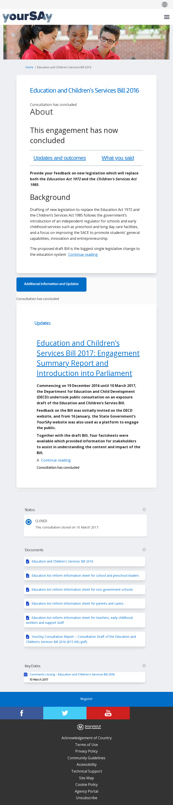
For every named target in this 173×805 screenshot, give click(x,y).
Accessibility (87, 764)
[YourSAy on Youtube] (108, 713)
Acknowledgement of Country (86, 737)
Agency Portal (86, 791)
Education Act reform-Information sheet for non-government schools (82, 589)
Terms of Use (86, 744)
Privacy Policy (86, 751)
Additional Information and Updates (51, 284)
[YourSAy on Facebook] (21, 713)
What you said (118, 158)
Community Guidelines (86, 757)
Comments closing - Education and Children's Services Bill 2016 (72, 674)
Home (29, 67)
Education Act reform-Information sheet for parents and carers (77, 603)
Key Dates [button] (85, 666)
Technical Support (86, 771)
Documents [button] (85, 550)
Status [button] (85, 510)
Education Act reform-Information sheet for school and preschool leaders (85, 575)
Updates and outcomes (60, 158)
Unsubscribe (86, 797)
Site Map (86, 777)
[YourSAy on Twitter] (64, 713)
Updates (42, 323)
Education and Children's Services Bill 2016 (62, 561)
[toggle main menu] (167, 17)
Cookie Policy (86, 784)
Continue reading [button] (83, 254)
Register (86, 699)
